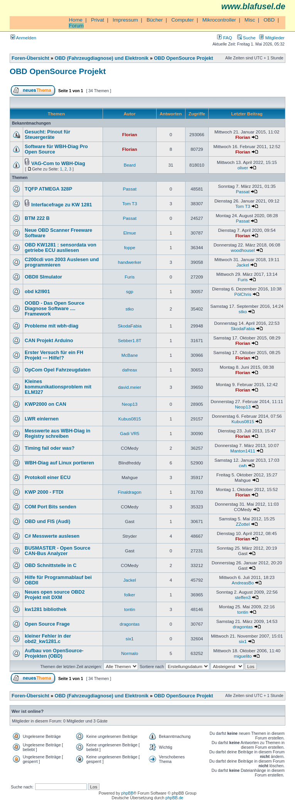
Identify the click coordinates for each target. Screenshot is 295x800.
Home (76, 20)
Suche (246, 37)
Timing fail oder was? (49, 448)
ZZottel (242, 524)
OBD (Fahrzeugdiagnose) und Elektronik (101, 58)
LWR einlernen (42, 419)
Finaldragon (130, 492)
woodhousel (243, 250)
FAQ (224, 37)
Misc (249, 20)
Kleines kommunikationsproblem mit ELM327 (58, 387)
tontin (129, 609)
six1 (130, 638)
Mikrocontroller (219, 20)
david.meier (129, 387)
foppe (129, 247)
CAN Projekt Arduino (49, 340)
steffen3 (243, 597)
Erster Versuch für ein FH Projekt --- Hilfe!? (54, 355)
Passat (130, 188)
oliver (243, 167)
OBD (269, 20)
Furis (130, 276)
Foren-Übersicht (30, 58)
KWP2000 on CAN (45, 404)
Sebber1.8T (130, 340)
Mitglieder (272, 37)
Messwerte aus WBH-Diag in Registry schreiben (57, 433)
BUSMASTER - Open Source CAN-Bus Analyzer (57, 550)
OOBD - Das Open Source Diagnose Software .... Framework (54, 308)
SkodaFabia (130, 325)
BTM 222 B (37, 218)
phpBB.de (174, 797)
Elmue (129, 232)
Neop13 (130, 404)
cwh (243, 465)
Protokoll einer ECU (48, 477)
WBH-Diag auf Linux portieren (59, 463)
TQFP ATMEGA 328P (48, 189)
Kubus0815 (129, 418)
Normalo (129, 653)
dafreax (129, 369)
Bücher (155, 20)
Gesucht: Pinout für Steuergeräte (47, 134)
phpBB (127, 793)
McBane (129, 355)
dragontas (130, 623)
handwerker (130, 262)
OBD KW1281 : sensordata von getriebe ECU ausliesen (60, 247)
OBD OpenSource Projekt (183, 58)
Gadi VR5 (129, 433)
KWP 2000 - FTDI (44, 492)
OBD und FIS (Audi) (47, 521)
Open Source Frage (47, 624)
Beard (130, 164)
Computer (182, 20)
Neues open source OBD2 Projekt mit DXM (54, 594)
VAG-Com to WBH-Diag (58, 163)
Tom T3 (129, 203)
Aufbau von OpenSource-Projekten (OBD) (54, 653)
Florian (129, 134)
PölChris (242, 294)
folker (129, 594)
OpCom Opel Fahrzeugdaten (58, 370)
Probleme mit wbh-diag (51, 326)
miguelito (242, 655)
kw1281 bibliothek (45, 609)
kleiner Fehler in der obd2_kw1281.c (48, 638)
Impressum (125, 20)
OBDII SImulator (43, 277)
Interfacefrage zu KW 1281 (61, 205)
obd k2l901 (37, 291)
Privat (97, 20)
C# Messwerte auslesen (52, 536)
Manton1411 (242, 450)
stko (130, 308)
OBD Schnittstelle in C (50, 565)
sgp (129, 291)
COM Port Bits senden (50, 507)
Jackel (242, 264)
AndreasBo (243, 582)
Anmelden (23, 37)
